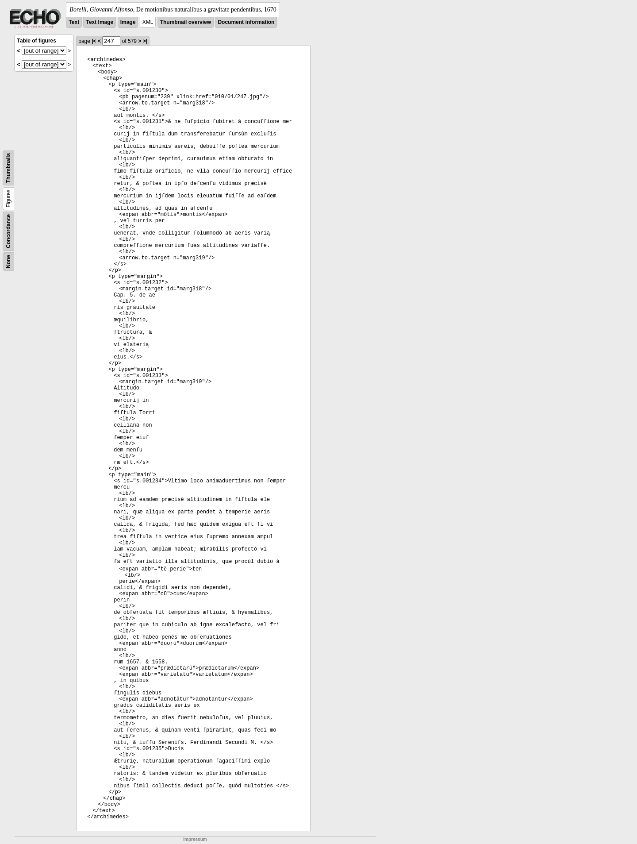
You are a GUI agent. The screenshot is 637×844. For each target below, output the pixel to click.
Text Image (99, 22)
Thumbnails (8, 168)
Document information (246, 22)
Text (74, 22)
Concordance (8, 231)
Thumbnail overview (185, 22)
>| (145, 41)
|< (94, 41)
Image (128, 22)
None (8, 261)
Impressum (195, 839)
